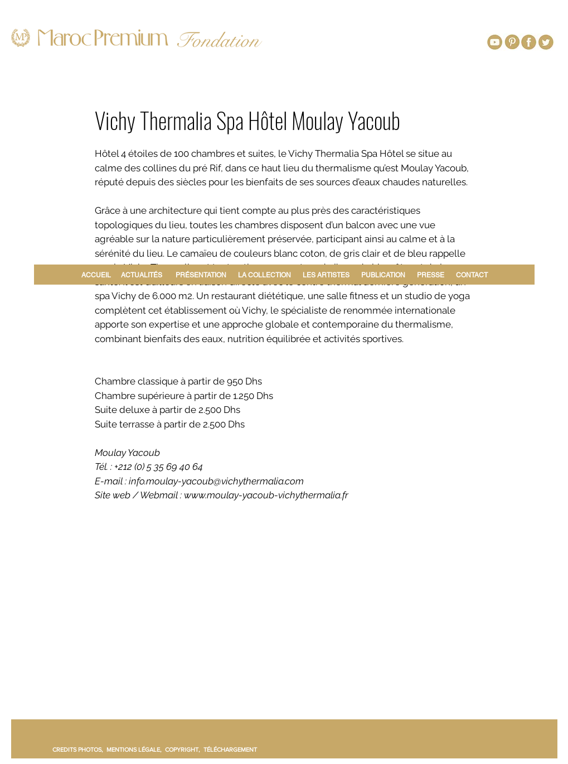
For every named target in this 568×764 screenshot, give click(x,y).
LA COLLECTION (264, 275)
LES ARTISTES (326, 275)
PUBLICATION (383, 275)
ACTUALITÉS (141, 275)
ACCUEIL (97, 275)
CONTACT (472, 275)
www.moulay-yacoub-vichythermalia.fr (266, 495)
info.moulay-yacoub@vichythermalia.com (216, 481)
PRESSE (430, 275)
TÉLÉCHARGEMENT (230, 749)
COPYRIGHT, (184, 749)
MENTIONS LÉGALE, (135, 749)
